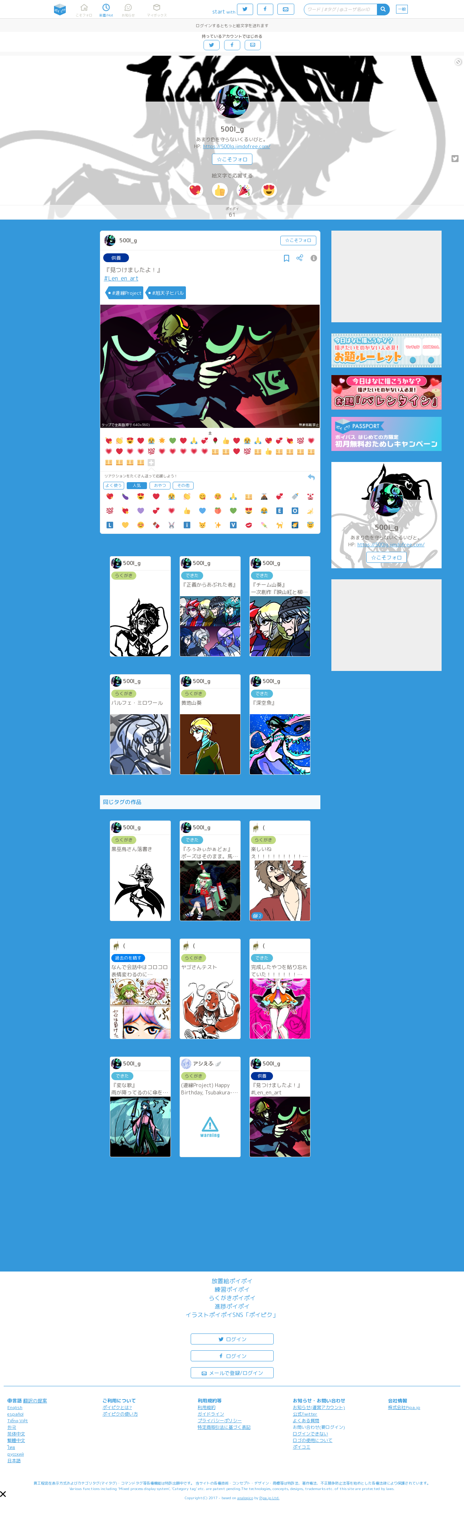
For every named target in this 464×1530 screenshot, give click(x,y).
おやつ (160, 485)
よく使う (113, 485)
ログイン (232, 1338)
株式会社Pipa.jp (404, 1407)
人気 (137, 485)
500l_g (232, 129)
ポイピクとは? (117, 1407)
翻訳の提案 (35, 1400)
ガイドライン (211, 1414)
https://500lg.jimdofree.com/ (236, 146)
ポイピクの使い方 (120, 1414)
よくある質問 (306, 1420)
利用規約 (206, 1407)
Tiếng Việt (17, 1420)
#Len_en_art (121, 278)
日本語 (14, 1460)
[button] (3, 1494)
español (15, 1414)
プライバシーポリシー (220, 1420)
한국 (11, 1427)
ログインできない (310, 1434)
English (14, 1407)
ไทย (11, 1447)
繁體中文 (16, 1440)
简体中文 (16, 1434)
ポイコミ (301, 1447)
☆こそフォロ (232, 159)
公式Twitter (305, 1414)
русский (15, 1454)
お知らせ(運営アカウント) (319, 1407)
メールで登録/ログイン (232, 1372)
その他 (183, 485)
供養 (116, 257)
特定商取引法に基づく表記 (224, 1427)
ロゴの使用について (312, 1440)
